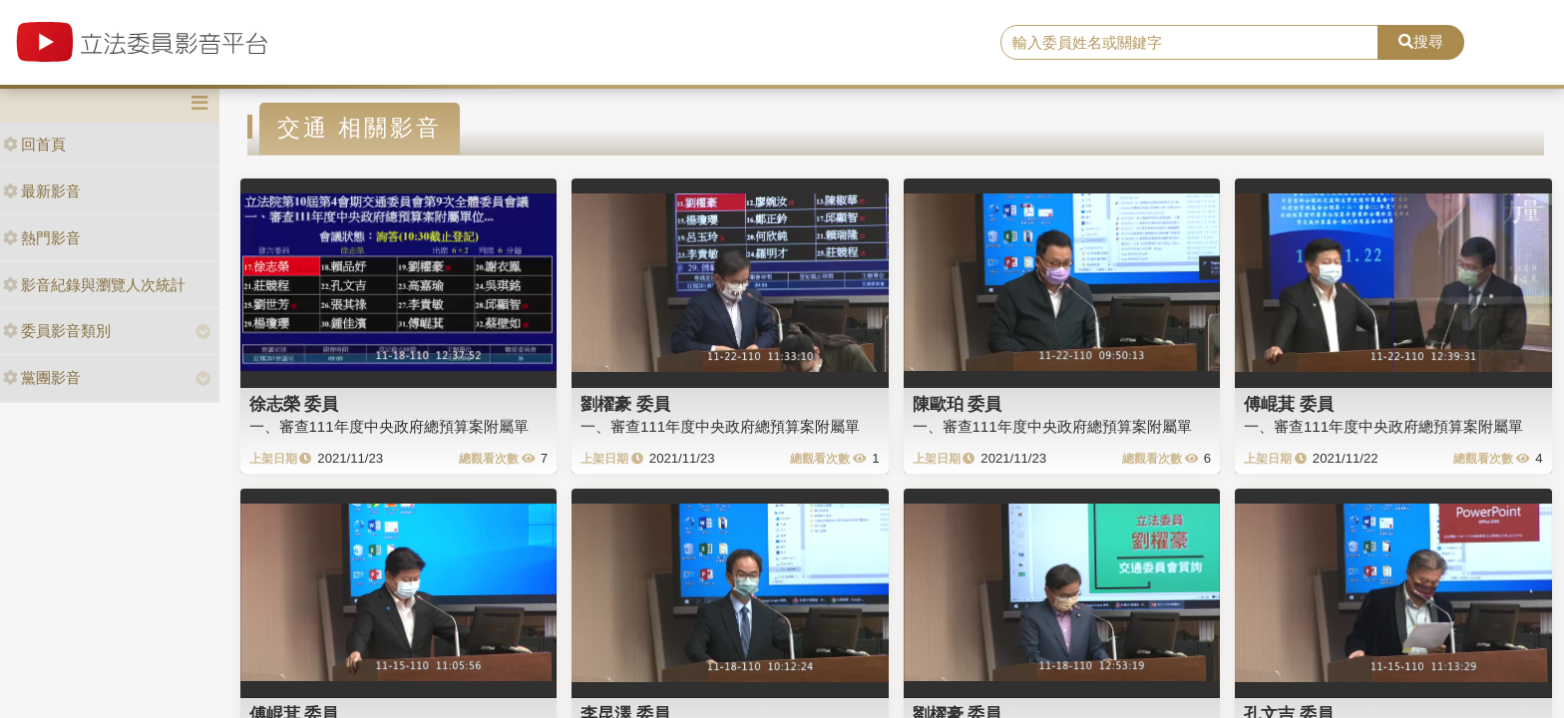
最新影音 (42, 190)
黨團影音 (42, 377)
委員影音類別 (57, 330)
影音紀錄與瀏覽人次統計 (94, 284)
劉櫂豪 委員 (625, 404)
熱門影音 (42, 237)
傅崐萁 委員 (1289, 404)
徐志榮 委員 (294, 404)
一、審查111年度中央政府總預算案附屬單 (389, 426)
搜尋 (1420, 41)
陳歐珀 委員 (957, 404)
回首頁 (34, 144)
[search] (1189, 43)
